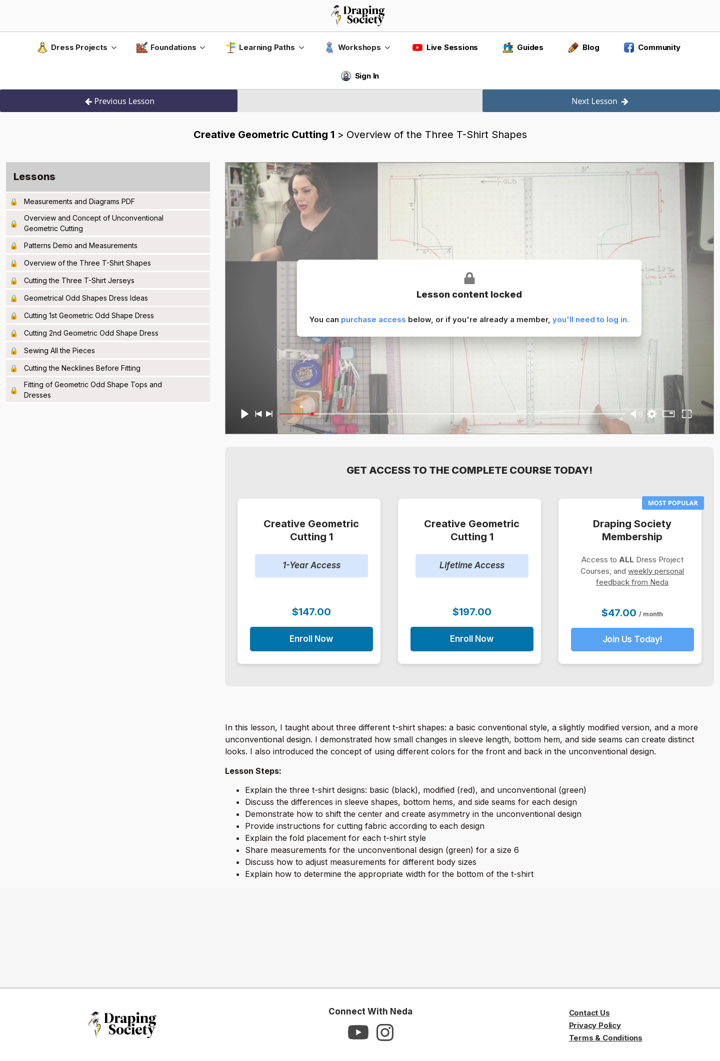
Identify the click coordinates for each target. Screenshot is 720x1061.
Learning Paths (259, 47)
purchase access (373, 319)
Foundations (166, 47)
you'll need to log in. (590, 319)
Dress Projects (72, 47)
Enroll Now (311, 639)
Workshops (352, 47)
